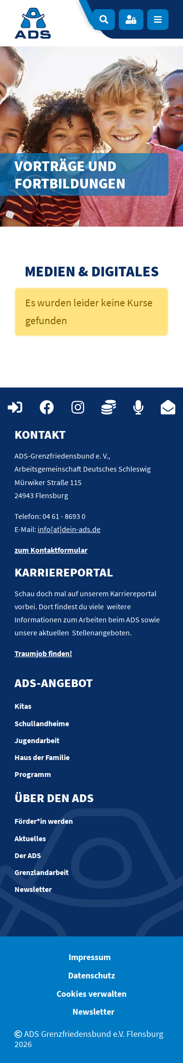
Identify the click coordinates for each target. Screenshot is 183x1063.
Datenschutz (91, 975)
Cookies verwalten (91, 993)
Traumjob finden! (43, 653)
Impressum (90, 956)
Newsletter (93, 1011)
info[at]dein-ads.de (69, 529)
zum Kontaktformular (50, 550)
